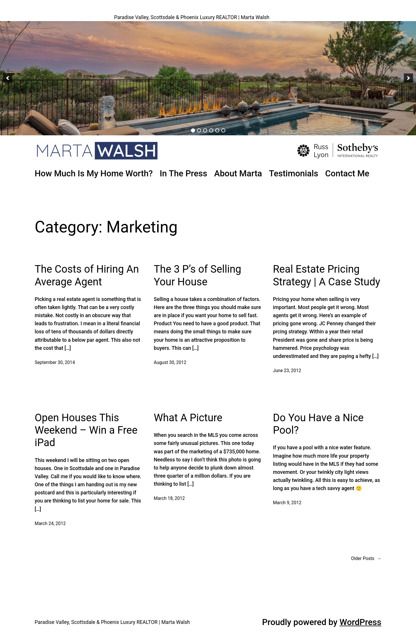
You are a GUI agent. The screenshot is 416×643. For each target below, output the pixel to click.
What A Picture (188, 418)
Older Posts (366, 558)
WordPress (360, 622)
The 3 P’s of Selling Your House (197, 275)
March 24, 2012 (50, 523)
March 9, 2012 (287, 502)
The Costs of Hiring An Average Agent (87, 275)
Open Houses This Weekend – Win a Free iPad (86, 430)
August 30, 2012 (170, 362)
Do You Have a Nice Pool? (318, 424)
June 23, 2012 (287, 370)
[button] (7, 78)
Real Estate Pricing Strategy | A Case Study (326, 275)
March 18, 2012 (169, 498)
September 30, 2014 (55, 362)
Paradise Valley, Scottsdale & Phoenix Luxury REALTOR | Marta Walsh (192, 17)
